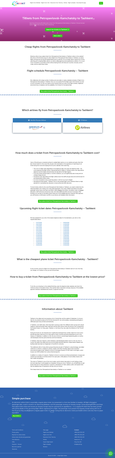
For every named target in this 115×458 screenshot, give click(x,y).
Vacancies (14, 449)
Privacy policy (15, 432)
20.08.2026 (66, 240)
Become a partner (16, 446)
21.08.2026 (66, 241)
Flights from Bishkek (35, 2)
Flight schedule (72, 2)
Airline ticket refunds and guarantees (21, 437)
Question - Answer (17, 444)
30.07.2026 (39, 230)
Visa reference (15, 439)
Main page (45, 430)
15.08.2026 (66, 232)
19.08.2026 (66, 238)
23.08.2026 (66, 245)
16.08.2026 (66, 233)
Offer (13, 442)
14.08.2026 (66, 230)
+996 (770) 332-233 (79, 434)
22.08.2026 (66, 243)
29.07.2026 (39, 229)
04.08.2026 (39, 238)
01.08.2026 (39, 233)
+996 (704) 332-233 (79, 437)
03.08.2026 (39, 237)
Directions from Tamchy (56, 2)
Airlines (65, 2)
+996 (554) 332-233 (79, 432)
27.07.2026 (39, 225)
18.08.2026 (66, 237)
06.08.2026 (39, 241)
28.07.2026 (39, 227)
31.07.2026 (39, 232)
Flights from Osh (45, 2)
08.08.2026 (39, 245)
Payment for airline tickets (18, 434)
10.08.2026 (66, 224)
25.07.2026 (39, 222)
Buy (101, 3)
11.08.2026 (66, 225)
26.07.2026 (39, 224)
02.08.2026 (39, 235)
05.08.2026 (39, 240)
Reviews (45, 446)
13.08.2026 (66, 229)
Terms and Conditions (17, 430)
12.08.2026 (66, 227)
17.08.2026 (66, 235)
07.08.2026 (39, 243)
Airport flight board (48, 442)
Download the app (81, 2)
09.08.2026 (66, 222)
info (78, 444)
